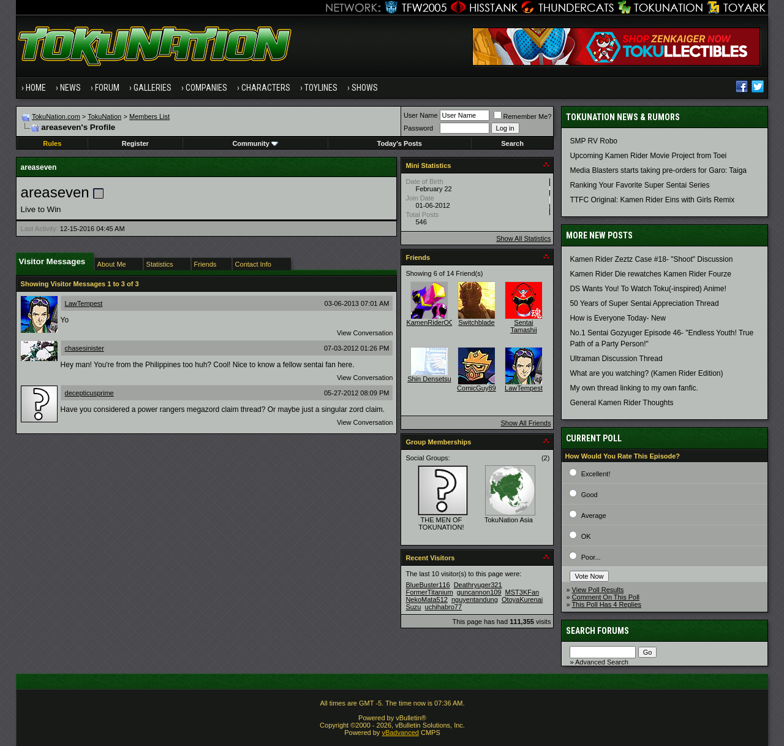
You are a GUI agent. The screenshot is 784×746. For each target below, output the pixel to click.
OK (586, 536)
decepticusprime (89, 393)
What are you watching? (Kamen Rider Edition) (646, 373)
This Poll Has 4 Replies (606, 604)
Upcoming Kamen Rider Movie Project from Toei (648, 155)
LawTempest (84, 303)
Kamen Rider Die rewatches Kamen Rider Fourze (650, 274)
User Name (421, 115)
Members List (149, 116)
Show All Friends (525, 423)
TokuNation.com (56, 116)
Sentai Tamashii (523, 326)
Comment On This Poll (605, 597)
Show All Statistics (523, 238)
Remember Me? (523, 116)
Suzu (413, 607)
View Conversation (365, 333)
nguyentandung (474, 599)
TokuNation (104, 116)
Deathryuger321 (478, 584)
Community (255, 143)
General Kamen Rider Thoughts (621, 402)
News (70, 88)
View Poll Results (598, 589)
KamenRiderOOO (432, 322)
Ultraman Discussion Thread (616, 358)
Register (135, 143)
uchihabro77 (443, 607)
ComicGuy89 (476, 388)
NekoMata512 (426, 599)
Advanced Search (601, 662)
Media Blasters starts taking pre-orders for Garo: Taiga (658, 170)
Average (593, 515)
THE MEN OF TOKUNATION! (441, 523)
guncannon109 (479, 592)
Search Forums (597, 631)
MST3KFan (522, 592)
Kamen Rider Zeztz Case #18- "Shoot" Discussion (651, 259)
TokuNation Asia (508, 519)
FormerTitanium (429, 592)
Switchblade (476, 322)
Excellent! (596, 474)
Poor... (591, 557)
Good (589, 494)
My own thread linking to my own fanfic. (634, 388)
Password (418, 128)
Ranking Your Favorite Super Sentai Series (639, 185)
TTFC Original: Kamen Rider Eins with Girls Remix (652, 200)
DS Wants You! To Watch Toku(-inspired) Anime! (648, 288)
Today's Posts (399, 143)
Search (512, 143)
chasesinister (84, 348)
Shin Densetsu (429, 379)
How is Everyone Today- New (618, 318)
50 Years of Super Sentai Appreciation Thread (644, 303)
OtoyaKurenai (522, 599)
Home (36, 88)
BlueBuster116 (427, 584)
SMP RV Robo (593, 141)
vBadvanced (400, 732)
